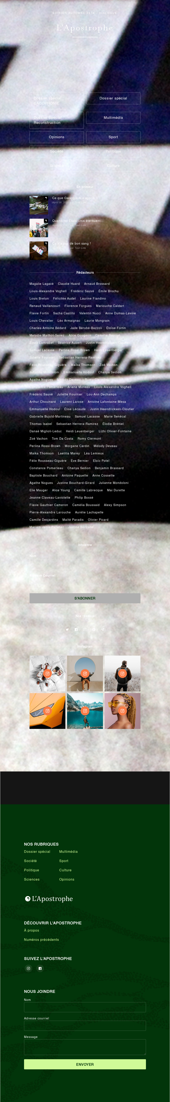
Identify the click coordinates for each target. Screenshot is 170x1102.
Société (30, 861)
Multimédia (68, 852)
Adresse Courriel (42, 575)
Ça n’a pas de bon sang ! (71, 243)
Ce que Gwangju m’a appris (73, 198)
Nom (33, 556)
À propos (31, 930)
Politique (31, 870)
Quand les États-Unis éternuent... (78, 221)
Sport (63, 861)
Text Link (80, 203)
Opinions (66, 879)
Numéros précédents (41, 940)
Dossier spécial (37, 852)
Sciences (32, 879)
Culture (65, 870)
